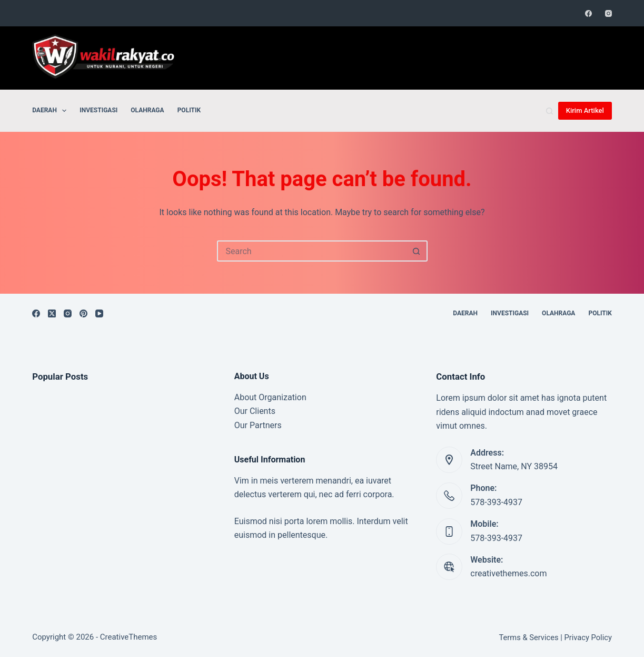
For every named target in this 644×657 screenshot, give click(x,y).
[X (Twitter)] (52, 313)
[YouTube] (99, 313)
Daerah (51, 110)
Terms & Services (528, 637)
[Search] (549, 111)
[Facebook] (588, 13)
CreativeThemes (128, 637)
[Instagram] (608, 13)
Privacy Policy (587, 637)
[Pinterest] (83, 313)
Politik (189, 110)
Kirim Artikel (585, 110)
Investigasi (98, 110)
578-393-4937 (496, 502)
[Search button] (417, 251)
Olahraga (147, 110)
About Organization (270, 397)
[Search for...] (312, 251)
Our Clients (254, 411)
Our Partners (258, 425)
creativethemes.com (508, 573)
